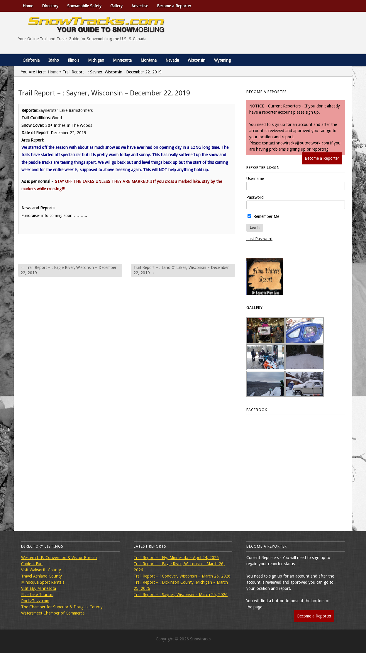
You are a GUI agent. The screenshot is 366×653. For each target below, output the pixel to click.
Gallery (116, 6)
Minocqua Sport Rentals (42, 582)
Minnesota (122, 60)
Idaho (53, 60)
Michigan (96, 60)
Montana (148, 60)
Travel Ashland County (41, 576)
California (31, 60)
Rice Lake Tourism (37, 594)
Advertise (139, 6)
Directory (50, 6)
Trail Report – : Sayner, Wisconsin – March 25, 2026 (181, 594)
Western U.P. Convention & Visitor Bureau (59, 557)
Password (255, 197)
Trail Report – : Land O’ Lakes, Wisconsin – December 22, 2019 (181, 270)
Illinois (73, 60)
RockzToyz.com (35, 600)
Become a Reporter (174, 6)
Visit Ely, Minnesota (38, 588)
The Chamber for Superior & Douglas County (62, 607)
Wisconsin (196, 60)
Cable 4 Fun (32, 563)
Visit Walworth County (41, 570)
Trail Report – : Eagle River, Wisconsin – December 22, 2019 (68, 270)
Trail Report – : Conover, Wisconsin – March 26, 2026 (182, 576)
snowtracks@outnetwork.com (302, 143)
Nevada (172, 60)
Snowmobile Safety (84, 6)
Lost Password (259, 238)
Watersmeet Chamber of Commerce (52, 613)
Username (255, 178)
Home (28, 6)
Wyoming (222, 60)
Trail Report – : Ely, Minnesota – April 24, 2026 (176, 557)
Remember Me (263, 216)
